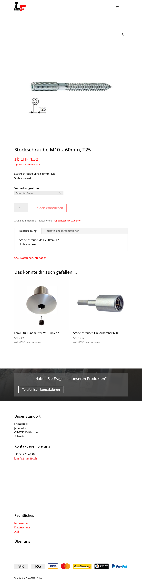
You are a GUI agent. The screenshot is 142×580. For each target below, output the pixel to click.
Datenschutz (22, 527)
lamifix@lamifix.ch (25, 458)
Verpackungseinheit (27, 188)
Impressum (21, 523)
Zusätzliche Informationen (63, 231)
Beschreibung (28, 231)
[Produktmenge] (21, 207)
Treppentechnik (61, 220)
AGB (17, 531)
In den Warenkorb (49, 208)
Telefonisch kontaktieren (41, 389)
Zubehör (76, 220)
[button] (122, 34)
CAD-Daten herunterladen (30, 258)
